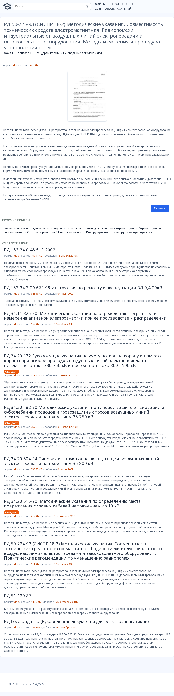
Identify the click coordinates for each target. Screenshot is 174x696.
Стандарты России (47, 53)
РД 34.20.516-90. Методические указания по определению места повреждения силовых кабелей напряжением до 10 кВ (72, 503)
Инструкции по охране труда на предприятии (119, 232)
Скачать (160, 208)
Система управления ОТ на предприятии (54, 232)
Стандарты (23, 53)
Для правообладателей (113, 8)
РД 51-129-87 (17, 596)
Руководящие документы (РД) (83, 53)
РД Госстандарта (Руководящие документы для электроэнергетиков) (76, 621)
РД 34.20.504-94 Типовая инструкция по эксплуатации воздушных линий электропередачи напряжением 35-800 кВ (81, 461)
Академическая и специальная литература (33, 228)
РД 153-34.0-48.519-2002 (29, 250)
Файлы (100, 4)
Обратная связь (122, 4)
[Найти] (87, 6)
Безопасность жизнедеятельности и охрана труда (100, 228)
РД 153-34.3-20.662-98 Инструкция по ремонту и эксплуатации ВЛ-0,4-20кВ (83, 287)
